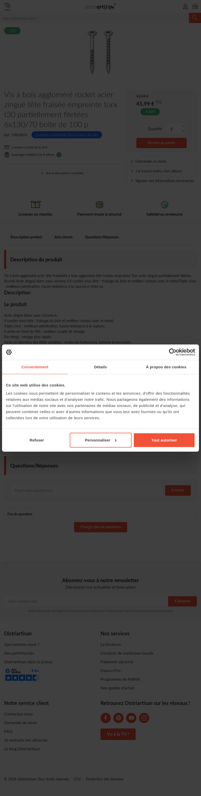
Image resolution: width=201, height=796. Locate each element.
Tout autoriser (164, 440)
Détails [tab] (100, 367)
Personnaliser (100, 440)
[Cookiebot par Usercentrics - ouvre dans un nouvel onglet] (172, 352)
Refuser (37, 440)
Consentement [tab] (34, 367)
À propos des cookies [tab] (166, 367)
